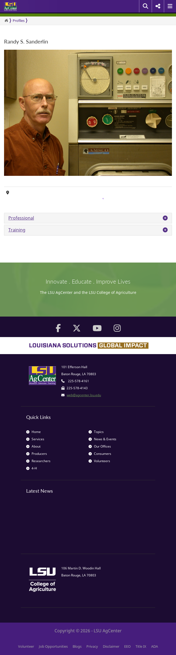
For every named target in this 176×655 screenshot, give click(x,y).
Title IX (141, 646)
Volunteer (26, 646)
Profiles (19, 20)
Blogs (77, 646)
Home (33, 431)
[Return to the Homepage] (6, 20)
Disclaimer (111, 646)
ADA (154, 646)
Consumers (100, 453)
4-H (31, 468)
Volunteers (99, 461)
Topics (96, 431)
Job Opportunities (53, 646)
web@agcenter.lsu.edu (84, 395)
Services (35, 439)
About (33, 446)
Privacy (92, 646)
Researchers (38, 461)
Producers (36, 453)
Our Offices (100, 446)
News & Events (102, 439)
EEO (127, 646)
